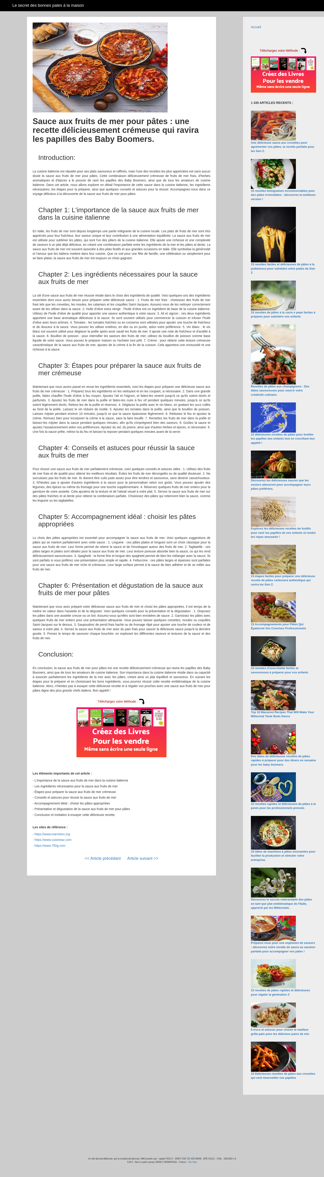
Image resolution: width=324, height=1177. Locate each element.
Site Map (192, 1162)
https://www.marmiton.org (52, 834)
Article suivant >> (142, 858)
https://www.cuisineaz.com (53, 840)
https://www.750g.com (50, 845)
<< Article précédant (103, 858)
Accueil (256, 27)
